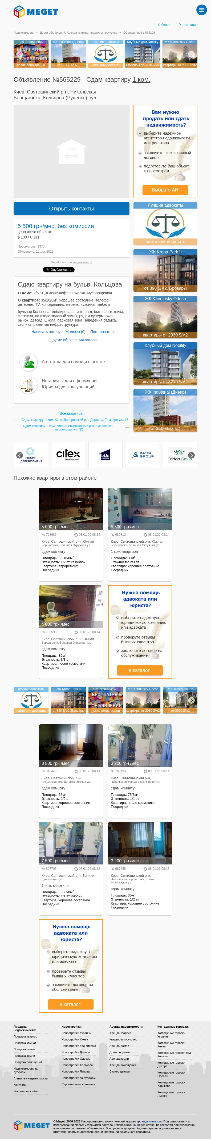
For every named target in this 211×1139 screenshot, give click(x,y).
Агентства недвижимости (31, 1078)
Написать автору (45, 332)
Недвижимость (24, 32)
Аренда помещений (122, 1065)
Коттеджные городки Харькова (171, 1084)
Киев (19, 92)
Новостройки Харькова (77, 1065)
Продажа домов (24, 1049)
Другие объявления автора (73, 340)
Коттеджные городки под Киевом (174, 1054)
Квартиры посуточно (123, 1039)
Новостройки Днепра (76, 1052)
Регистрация (188, 25)
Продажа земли (24, 1055)
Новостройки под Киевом (79, 1045)
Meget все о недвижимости (32, 1125)
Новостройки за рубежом (79, 1077)
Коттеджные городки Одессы (171, 1074)
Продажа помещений (28, 1062)
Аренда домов (119, 1045)
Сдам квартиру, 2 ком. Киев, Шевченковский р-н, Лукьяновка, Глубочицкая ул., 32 (68, 427)
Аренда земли (119, 1058)
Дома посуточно (120, 1052)
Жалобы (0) (75, 332)
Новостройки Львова (76, 1071)
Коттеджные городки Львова (171, 1094)
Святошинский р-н (47, 92)
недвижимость (82, 262)
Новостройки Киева (75, 1039)
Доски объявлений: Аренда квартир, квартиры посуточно (78, 32)
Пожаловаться (102, 332)
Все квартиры (71, 413)
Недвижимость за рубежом (26, 1070)
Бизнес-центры (119, 1071)
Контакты (20, 1084)
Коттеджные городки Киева (171, 1044)
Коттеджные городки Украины (171, 1034)
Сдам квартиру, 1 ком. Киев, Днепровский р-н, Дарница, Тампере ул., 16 (74, 420)
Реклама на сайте (26, 1091)
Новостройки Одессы (76, 1058)
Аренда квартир (120, 1033)
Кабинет (164, 25)
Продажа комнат (25, 1042)
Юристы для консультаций (68, 387)
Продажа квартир (25, 1036)
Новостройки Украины (77, 1033)
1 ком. (141, 79)
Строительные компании (78, 1084)
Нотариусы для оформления (70, 380)
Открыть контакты (71, 209)
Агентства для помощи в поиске (73, 361)
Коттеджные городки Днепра (171, 1064)
